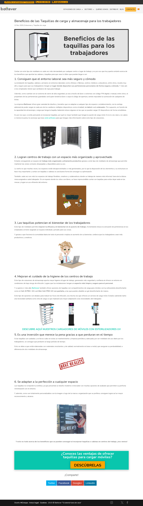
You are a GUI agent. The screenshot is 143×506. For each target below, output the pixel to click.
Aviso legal (34, 503)
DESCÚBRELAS (87, 465)
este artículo (50, 118)
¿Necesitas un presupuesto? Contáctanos (19, 2)
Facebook (64, 483)
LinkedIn (90, 483)
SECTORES (88, 9)
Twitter (51, 483)
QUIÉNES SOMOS (102, 9)
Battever (35, 288)
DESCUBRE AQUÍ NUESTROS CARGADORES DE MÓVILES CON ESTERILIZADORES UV (71, 329)
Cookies (43, 503)
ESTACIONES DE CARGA (72, 9)
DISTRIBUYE (114, 9)
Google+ (77, 483)
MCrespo (24, 503)
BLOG (122, 9)
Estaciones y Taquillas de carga (35, 25)
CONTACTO (130, 9)
